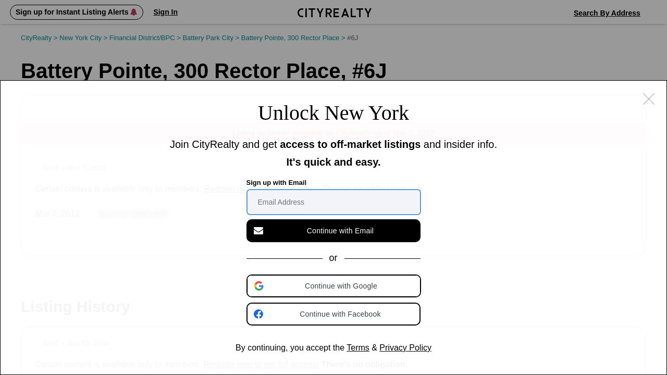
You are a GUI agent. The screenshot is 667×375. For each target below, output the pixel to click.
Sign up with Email (276, 182)
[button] (335, 286)
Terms (358, 347)
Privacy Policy (405, 347)
